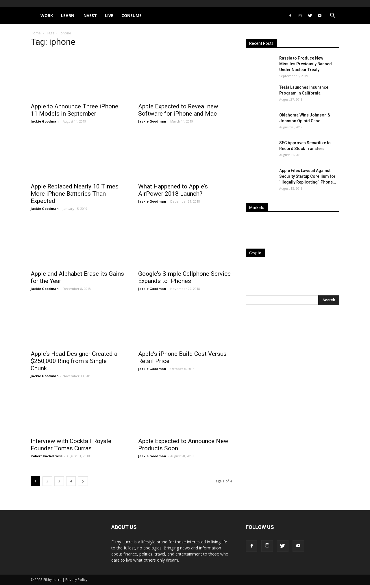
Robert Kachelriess (46, 456)
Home (36, 33)
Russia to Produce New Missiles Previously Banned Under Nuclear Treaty (305, 64)
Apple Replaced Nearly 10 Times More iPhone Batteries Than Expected (75, 193)
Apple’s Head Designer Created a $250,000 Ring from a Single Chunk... (74, 361)
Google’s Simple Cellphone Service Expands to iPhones (184, 277)
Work (46, 15)
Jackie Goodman (45, 121)
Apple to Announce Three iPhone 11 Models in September (74, 110)
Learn (67, 15)
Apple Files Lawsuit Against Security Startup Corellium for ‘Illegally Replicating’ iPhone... (307, 176)
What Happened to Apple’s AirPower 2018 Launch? (173, 190)
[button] (332, 16)
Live (109, 15)
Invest (89, 15)
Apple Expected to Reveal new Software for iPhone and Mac (178, 110)
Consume (131, 15)
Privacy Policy (76, 579)
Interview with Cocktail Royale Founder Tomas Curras (71, 445)
